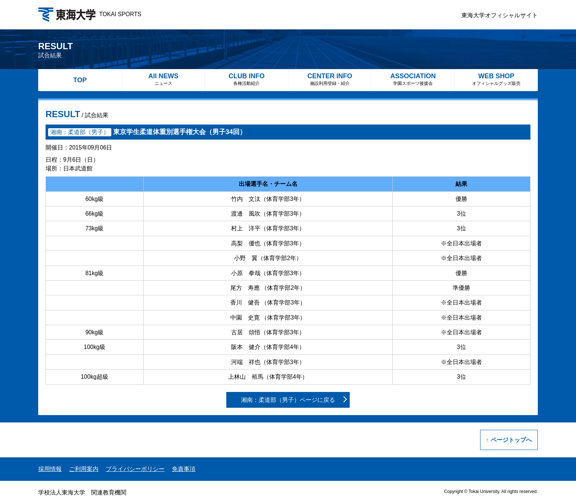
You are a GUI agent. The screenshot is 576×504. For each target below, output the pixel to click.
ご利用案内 (83, 469)
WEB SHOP (496, 79)
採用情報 (50, 469)
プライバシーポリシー (135, 469)
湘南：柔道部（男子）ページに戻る (288, 400)
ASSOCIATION (413, 79)
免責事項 (183, 469)
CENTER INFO (329, 79)
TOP (80, 80)
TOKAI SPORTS (89, 14)
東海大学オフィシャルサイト (499, 15)
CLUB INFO (246, 79)
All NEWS (163, 79)
